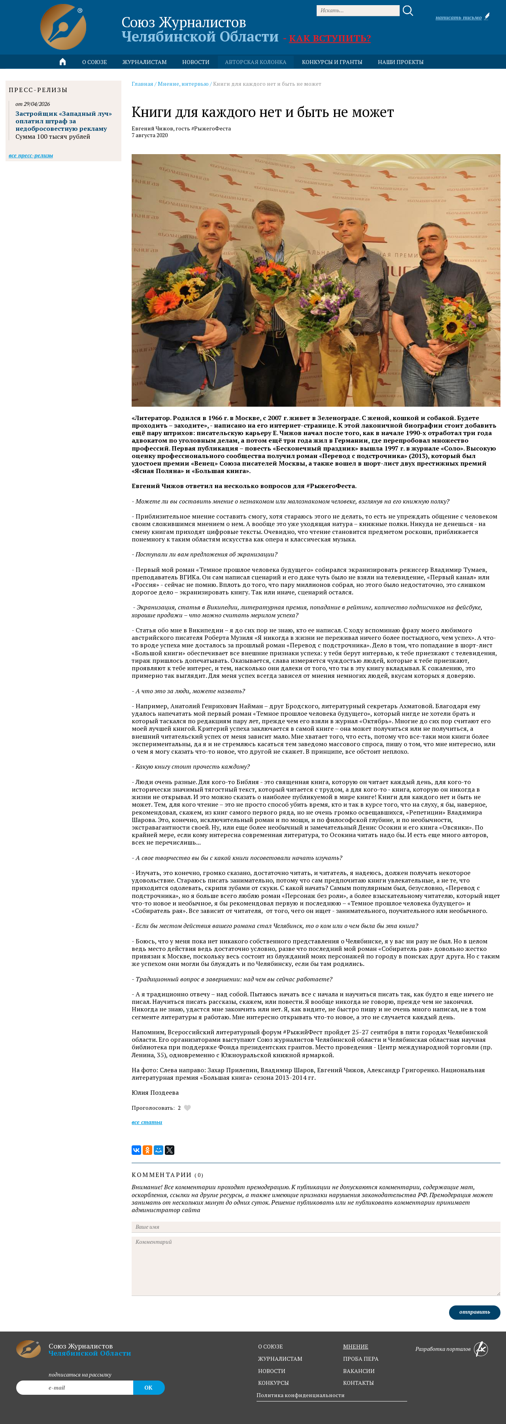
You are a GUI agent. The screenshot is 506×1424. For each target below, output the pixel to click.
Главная (142, 83)
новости (196, 62)
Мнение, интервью (183, 83)
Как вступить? (330, 38)
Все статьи (147, 1122)
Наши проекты (401, 62)
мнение (355, 1346)
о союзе (270, 1346)
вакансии (359, 1371)
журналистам (280, 1358)
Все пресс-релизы (31, 155)
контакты (358, 1382)
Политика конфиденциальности (301, 1395)
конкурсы (273, 1382)
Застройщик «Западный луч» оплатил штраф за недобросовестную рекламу (63, 121)
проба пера (361, 1358)
